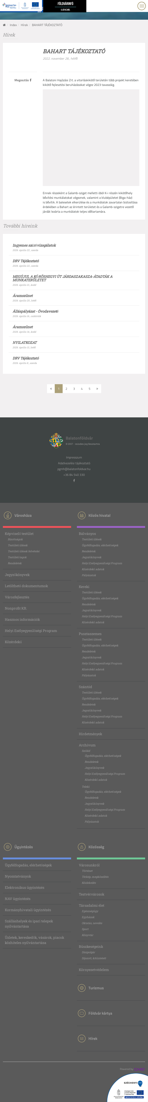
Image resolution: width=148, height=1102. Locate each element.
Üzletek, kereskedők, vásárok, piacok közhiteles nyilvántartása (34, 940)
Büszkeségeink (91, 946)
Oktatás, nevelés (92, 923)
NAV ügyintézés (17, 898)
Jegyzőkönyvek (17, 574)
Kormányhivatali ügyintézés (28, 909)
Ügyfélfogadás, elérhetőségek (100, 545)
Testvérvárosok (91, 894)
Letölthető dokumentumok (26, 586)
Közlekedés (89, 883)
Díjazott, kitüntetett (94, 958)
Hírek (24, 25)
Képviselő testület (19, 533)
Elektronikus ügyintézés (24, 887)
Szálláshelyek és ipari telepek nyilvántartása (29, 924)
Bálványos (87, 533)
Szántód (85, 686)
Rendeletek (15, 563)
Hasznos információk (22, 619)
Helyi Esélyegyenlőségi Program (31, 630)
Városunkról (89, 865)
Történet (87, 871)
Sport (85, 929)
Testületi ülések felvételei (23, 551)
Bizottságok (15, 539)
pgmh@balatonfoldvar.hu (74, 469)
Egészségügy (90, 911)
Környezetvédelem (94, 969)
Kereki (84, 586)
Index (13, 25)
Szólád (86, 751)
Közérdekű (13, 641)
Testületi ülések (18, 545)
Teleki (85, 786)
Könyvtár (87, 935)
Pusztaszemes (90, 633)
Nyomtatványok (18, 876)
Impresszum (74, 457)
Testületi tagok (17, 557)
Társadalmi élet (91, 905)
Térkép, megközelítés (95, 877)
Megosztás (22, 80)
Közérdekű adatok (93, 569)
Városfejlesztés (17, 597)
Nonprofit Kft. (16, 608)
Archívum (87, 745)
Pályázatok (89, 575)
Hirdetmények (90, 734)
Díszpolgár (88, 952)
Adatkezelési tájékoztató (74, 463)
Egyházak (88, 917)
